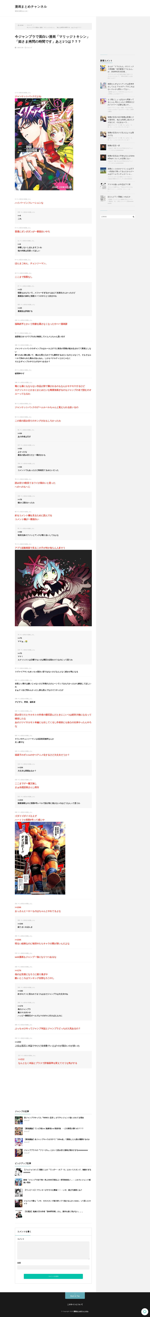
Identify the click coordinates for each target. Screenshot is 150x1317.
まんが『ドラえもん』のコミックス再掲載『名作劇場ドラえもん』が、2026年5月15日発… (121, 69)
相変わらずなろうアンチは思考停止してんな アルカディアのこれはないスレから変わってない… (121, 86)
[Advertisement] (53, 66)
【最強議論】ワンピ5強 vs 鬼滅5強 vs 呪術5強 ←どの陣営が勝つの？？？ (54, 1128)
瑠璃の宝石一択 (114, 145)
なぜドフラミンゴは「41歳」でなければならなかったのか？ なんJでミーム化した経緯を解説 (121, 109)
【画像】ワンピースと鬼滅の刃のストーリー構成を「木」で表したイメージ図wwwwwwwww (120, 201)
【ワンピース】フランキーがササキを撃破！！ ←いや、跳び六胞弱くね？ (53, 1190)
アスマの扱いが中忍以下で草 (119, 184)
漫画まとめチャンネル (31, 6)
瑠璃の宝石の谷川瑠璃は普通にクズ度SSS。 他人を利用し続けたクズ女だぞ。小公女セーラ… (121, 119)
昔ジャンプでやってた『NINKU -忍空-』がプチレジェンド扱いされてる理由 (54, 1118)
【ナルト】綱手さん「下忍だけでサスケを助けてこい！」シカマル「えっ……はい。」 (120, 189)
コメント (20, 1239)
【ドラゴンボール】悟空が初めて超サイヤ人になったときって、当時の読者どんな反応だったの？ (120, 76)
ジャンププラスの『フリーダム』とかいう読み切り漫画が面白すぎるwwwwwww (56, 1150)
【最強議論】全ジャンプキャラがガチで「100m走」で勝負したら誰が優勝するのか (57, 1139)
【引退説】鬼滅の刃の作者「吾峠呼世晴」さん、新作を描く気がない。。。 (54, 1211)
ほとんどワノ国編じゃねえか (119, 197)
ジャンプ (29, 47)
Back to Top (74, 1296)
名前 (19, 1263)
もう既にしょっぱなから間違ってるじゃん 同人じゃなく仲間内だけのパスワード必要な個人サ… (121, 102)
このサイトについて (75, 1304)
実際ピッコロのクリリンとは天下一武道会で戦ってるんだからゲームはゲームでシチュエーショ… (121, 171)
